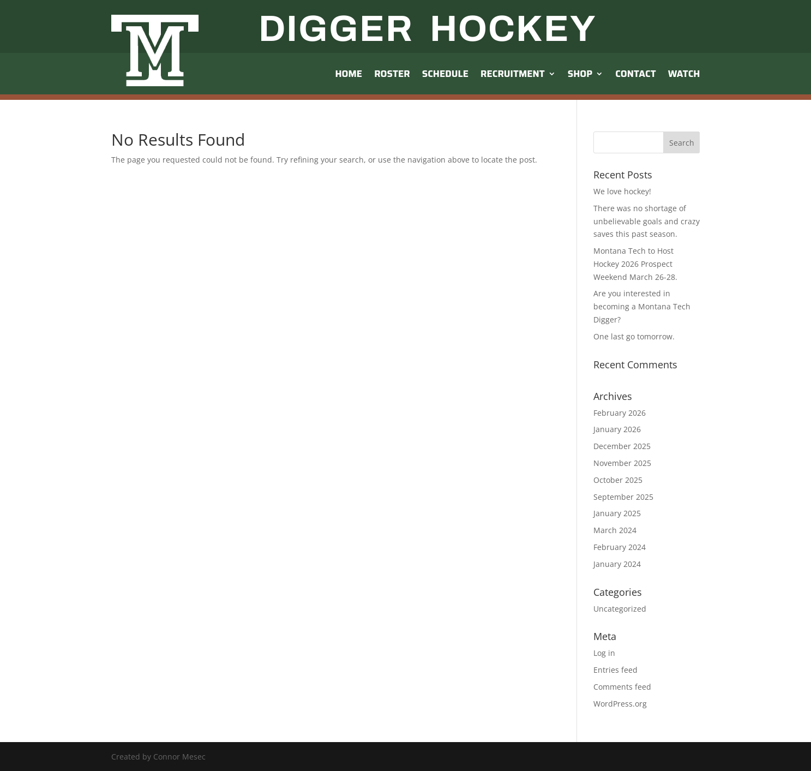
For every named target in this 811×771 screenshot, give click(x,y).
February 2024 (619, 547)
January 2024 (617, 564)
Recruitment (512, 74)
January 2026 (617, 429)
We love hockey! (622, 191)
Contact (635, 74)
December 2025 (622, 446)
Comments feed (622, 687)
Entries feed (615, 670)
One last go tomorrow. (634, 336)
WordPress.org (620, 703)
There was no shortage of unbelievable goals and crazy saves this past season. (646, 221)
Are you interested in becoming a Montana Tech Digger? (641, 306)
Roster (392, 74)
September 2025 (623, 497)
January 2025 (617, 513)
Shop (580, 74)
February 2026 (619, 413)
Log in (604, 653)
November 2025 (622, 463)
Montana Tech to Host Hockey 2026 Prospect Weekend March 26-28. (635, 264)
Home (348, 74)
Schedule (445, 74)
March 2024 (614, 530)
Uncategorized (619, 608)
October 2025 (617, 480)
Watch (684, 74)
